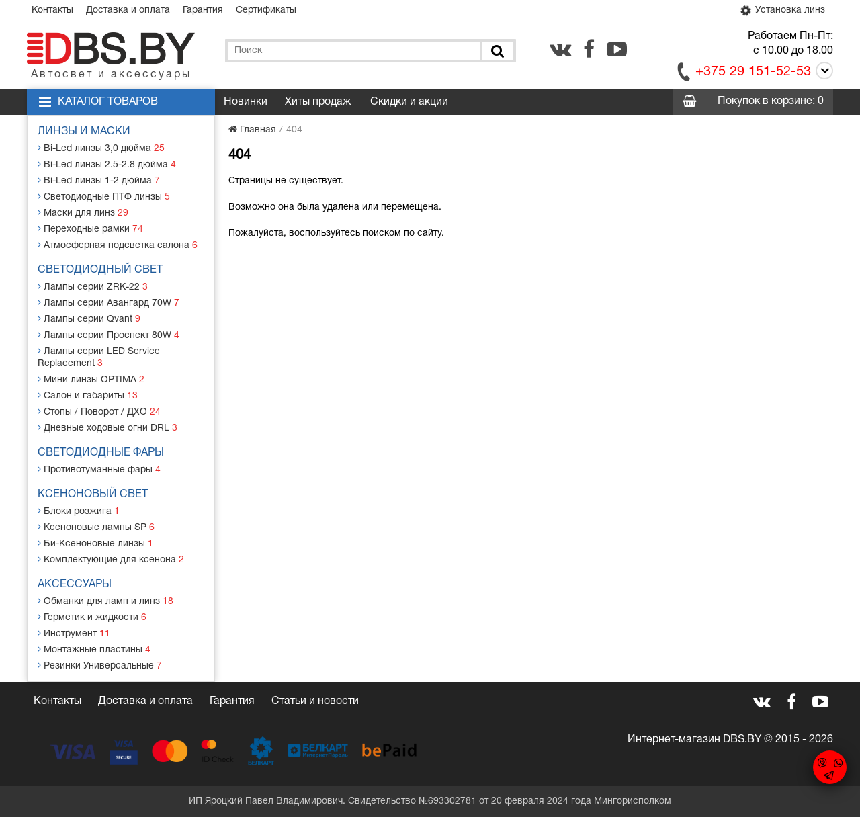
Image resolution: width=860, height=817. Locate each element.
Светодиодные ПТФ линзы (104, 196)
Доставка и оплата (128, 10)
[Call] (822, 73)
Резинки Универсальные (100, 665)
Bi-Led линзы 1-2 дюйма (99, 180)
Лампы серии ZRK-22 (93, 287)
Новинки (245, 102)
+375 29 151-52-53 (753, 72)
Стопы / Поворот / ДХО (99, 411)
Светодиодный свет (100, 270)
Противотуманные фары (99, 469)
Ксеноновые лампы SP (96, 527)
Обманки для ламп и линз (105, 601)
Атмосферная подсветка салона (118, 245)
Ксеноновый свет (93, 494)
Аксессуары (75, 584)
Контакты (52, 10)
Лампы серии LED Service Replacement (99, 357)
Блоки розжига (79, 511)
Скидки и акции (409, 102)
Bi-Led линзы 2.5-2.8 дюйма (107, 164)
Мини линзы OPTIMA (91, 379)
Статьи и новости (315, 701)
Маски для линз (83, 213)
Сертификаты (266, 10)
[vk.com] (560, 49)
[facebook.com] (589, 49)
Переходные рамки (90, 229)
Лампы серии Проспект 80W (108, 335)
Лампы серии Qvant (89, 319)
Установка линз (781, 11)
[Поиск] (496, 51)
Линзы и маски (84, 131)
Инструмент (74, 633)
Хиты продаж (318, 102)
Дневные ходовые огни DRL (107, 428)
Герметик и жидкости (92, 617)
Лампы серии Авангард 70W (108, 303)
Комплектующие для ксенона (111, 559)
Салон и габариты (88, 395)
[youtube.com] (617, 49)
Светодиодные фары (101, 453)
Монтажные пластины (94, 649)
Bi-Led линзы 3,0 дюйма (101, 148)
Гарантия (203, 10)
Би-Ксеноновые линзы (95, 543)
